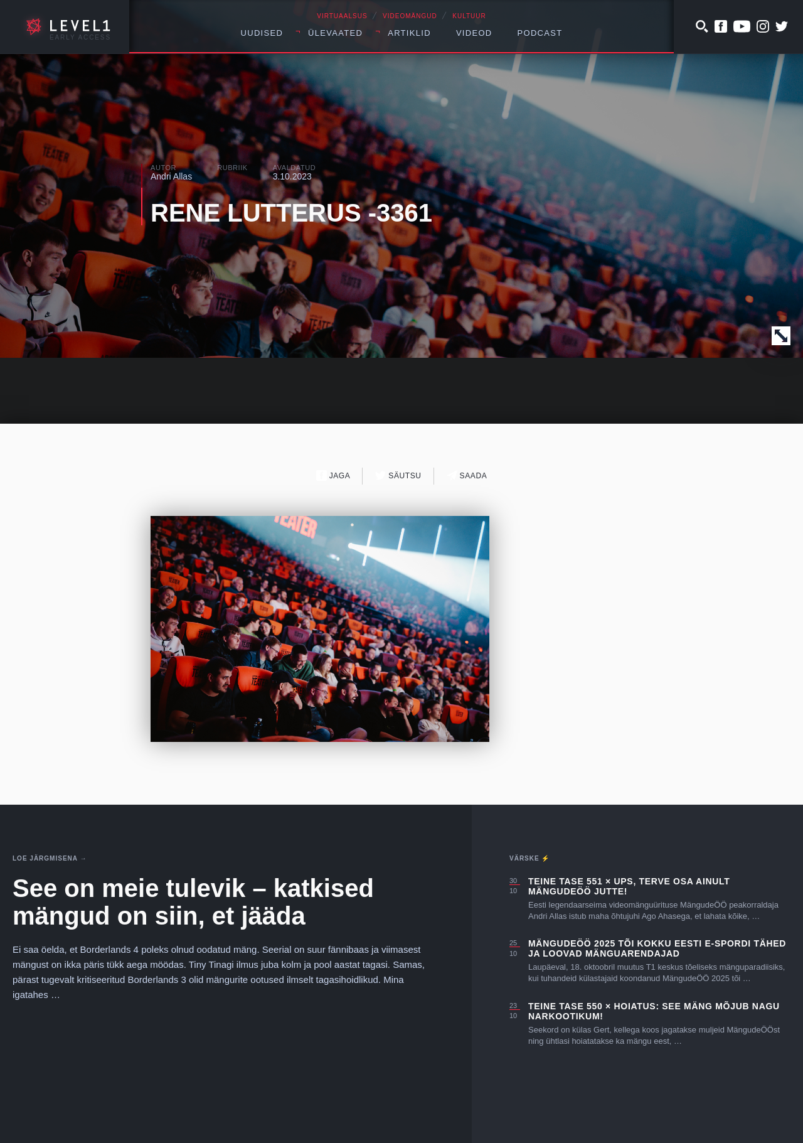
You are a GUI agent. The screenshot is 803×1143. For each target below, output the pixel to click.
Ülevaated (335, 33)
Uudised (262, 33)
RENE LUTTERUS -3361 (291, 213)
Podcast (540, 33)
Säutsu (398, 475)
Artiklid (409, 33)
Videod (474, 33)
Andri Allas (171, 176)
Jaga (333, 475)
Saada (467, 475)
